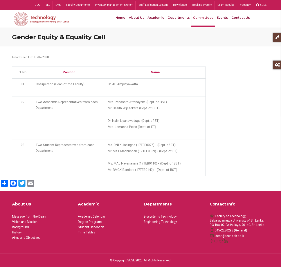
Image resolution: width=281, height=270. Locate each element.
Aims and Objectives (26, 240)
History (17, 235)
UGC (37, 4)
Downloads (180, 4)
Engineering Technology (160, 225)
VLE (47, 4)
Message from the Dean (29, 219)
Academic (152, 20)
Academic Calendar (91, 219)
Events (220, 20)
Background (20, 230)
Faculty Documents (78, 4)
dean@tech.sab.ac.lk (227, 239)
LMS (58, 4)
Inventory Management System (114, 4)
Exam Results (226, 4)
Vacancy (245, 4)
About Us (131, 20)
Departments (175, 20)
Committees (201, 20)
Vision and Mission (25, 225)
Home (115, 20)
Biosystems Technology (160, 219)
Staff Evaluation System (153, 4)
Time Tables (86, 235)
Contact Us (240, 20)
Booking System (202, 4)
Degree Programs (90, 225)
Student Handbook (91, 230)
